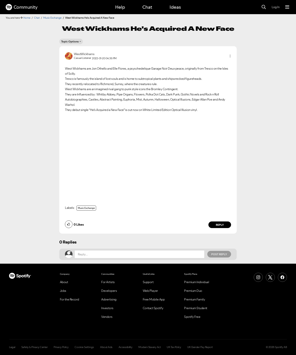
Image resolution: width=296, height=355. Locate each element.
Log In (275, 7)
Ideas (175, 7)
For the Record (69, 299)
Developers (109, 291)
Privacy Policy (61, 347)
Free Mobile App (154, 299)
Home (26, 18)
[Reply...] (139, 254)
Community (21, 7)
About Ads (106, 347)
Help (120, 7)
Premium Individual (196, 282)
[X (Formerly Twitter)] (270, 277)
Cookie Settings (84, 347)
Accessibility (126, 347)
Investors (107, 308)
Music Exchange (52, 18)
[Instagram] (258, 277)
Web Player (150, 291)
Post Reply (219, 254)
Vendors (107, 317)
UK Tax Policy (174, 347)
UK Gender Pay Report (200, 347)
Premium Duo (193, 291)
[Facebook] (282, 277)
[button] (230, 56)
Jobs (63, 291)
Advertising (108, 299)
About (64, 282)
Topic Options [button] (70, 41)
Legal (12, 347)
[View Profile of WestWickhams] (84, 54)
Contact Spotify (153, 308)
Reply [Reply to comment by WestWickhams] (220, 225)
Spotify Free (192, 317)
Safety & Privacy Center (34, 347)
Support (148, 282)
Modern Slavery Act (149, 347)
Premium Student (195, 308)
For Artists (108, 282)
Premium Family (194, 299)
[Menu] (287, 7)
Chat (147, 7)
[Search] (264, 7)
